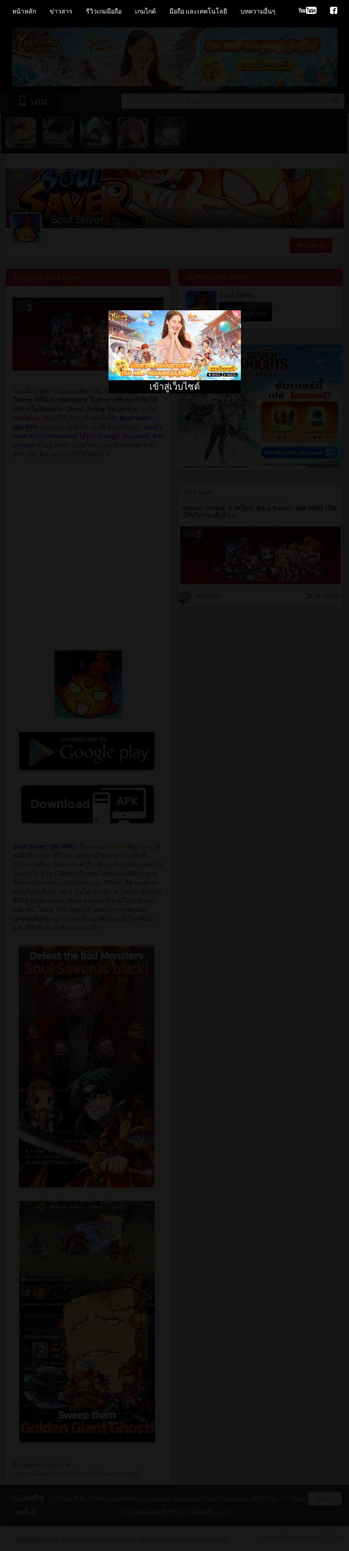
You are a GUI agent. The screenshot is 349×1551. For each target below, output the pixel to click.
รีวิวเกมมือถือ (104, 11)
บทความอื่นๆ (258, 11)
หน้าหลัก (24, 11)
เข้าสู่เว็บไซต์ (175, 386)
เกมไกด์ (145, 11)
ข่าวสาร (61, 11)
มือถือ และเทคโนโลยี (198, 11)
